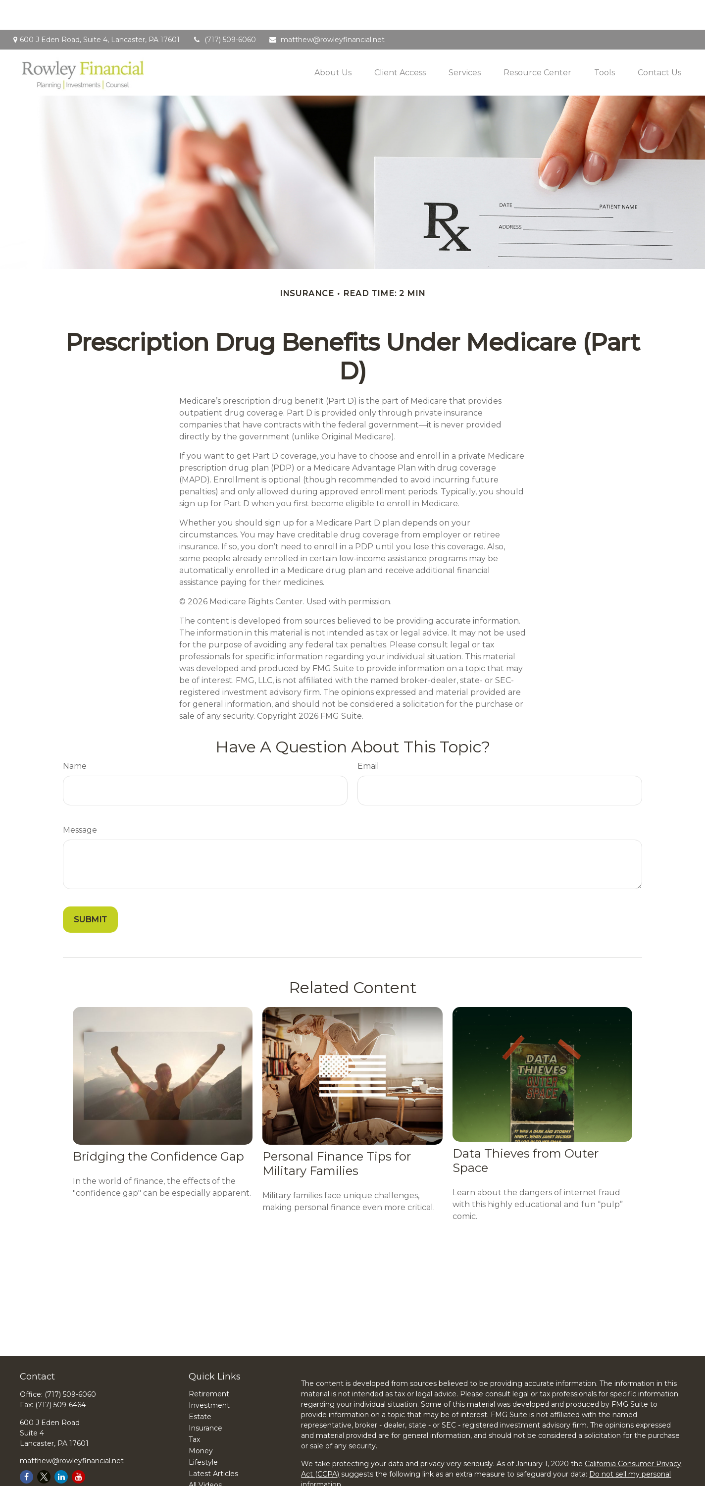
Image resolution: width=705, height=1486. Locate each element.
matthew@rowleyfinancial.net (326, 9)
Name (75, 736)
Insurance (205, 1398)
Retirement (209, 1364)
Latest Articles (213, 1443)
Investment (209, 1375)
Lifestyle (203, 1432)
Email (368, 736)
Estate (200, 1386)
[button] (332, 43)
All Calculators (212, 1466)
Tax (194, 1409)
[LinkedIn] (61, 1447)
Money (201, 1421)
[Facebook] (26, 1447)
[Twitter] (43, 1447)
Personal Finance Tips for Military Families (336, 1133)
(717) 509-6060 (224, 9)
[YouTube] (78, 1447)
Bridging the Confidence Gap (158, 1126)
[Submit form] (90, 890)
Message (80, 800)
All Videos (205, 1455)
